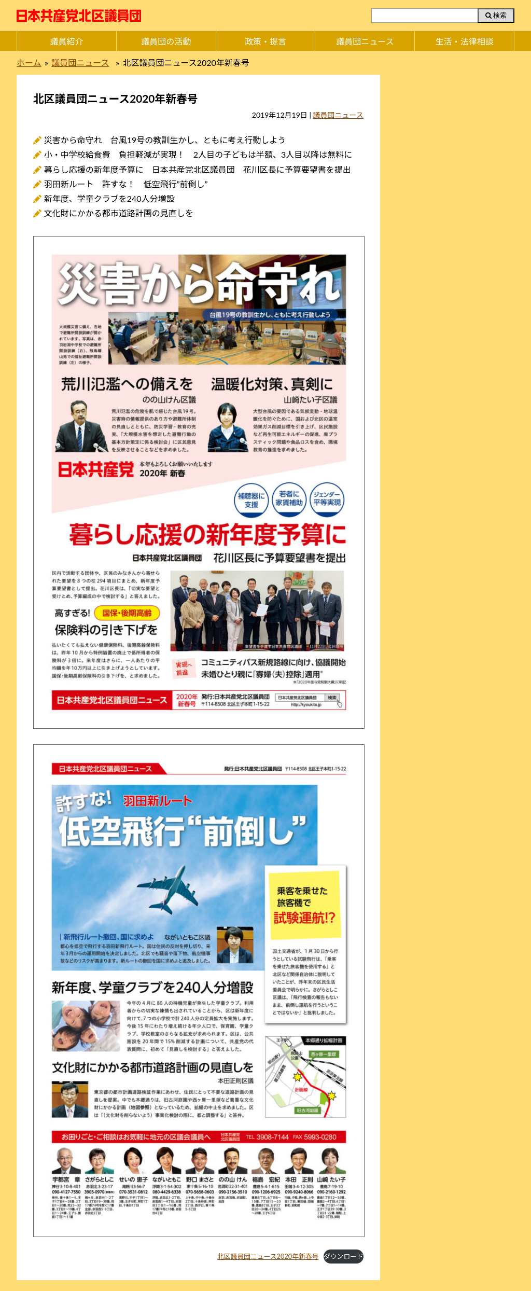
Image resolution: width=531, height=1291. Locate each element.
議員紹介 (66, 41)
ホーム (29, 62)
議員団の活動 (166, 41)
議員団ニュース (365, 41)
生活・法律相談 (465, 41)
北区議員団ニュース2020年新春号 (267, 1256)
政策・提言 (265, 41)
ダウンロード (344, 1256)
